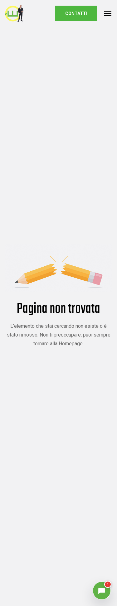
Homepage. (71, 344)
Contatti (76, 13)
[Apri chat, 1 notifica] (102, 591)
